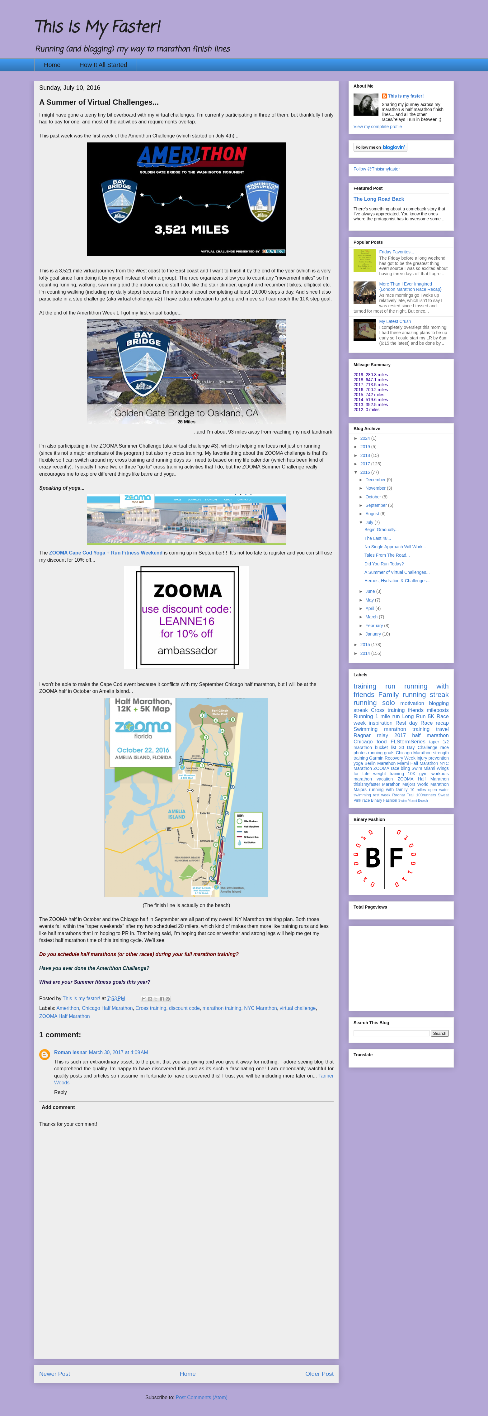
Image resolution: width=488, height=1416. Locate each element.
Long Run (413, 716)
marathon (363, 778)
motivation (412, 703)
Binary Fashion (384, 800)
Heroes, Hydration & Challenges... (397, 580)
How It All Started (103, 64)
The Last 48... (377, 538)
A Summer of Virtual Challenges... (397, 572)
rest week (381, 795)
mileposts (438, 710)
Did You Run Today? (384, 563)
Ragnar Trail (403, 795)
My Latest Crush (395, 321)
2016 (365, 472)
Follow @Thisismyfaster (377, 168)
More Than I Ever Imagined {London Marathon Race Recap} (410, 286)
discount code (184, 1008)
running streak (426, 694)
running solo (374, 703)
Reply (60, 1092)
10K (411, 773)
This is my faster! (406, 96)
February (374, 625)
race (366, 800)
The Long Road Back (379, 199)
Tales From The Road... (387, 555)
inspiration (381, 723)
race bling (400, 768)
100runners (426, 795)
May (370, 600)
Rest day (407, 723)
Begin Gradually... (381, 529)
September (376, 505)
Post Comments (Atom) (202, 1397)
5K (431, 716)
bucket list (385, 747)
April (370, 608)
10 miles (418, 790)
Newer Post (54, 1373)
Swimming (366, 729)
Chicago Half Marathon (107, 1008)
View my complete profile (378, 126)
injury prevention (433, 758)
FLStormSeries (408, 742)
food (382, 742)
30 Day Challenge (418, 747)
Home (52, 64)
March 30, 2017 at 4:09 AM (118, 1052)
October (373, 496)
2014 (365, 653)
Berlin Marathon (380, 763)
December (376, 479)
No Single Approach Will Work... (395, 546)
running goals (381, 752)
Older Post (319, 1373)
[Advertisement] (186, 1315)
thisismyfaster (367, 784)
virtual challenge (298, 1008)
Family (388, 694)
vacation (385, 778)
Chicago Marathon (414, 752)
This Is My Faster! (96, 28)
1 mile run (387, 716)
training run (374, 686)
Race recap (434, 723)
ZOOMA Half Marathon (64, 1016)
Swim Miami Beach (413, 800)
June (370, 591)
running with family (388, 789)
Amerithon (67, 1008)
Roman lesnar (70, 1052)
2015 (365, 644)
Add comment (58, 1107)
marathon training (222, 1008)
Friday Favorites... (396, 251)
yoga (358, 763)
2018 (365, 455)
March (372, 616)
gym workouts (434, 773)
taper (434, 741)
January (373, 633)
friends (416, 710)
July (369, 522)
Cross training (151, 1008)
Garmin (376, 758)
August (372, 513)
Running (363, 716)
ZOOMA (381, 768)
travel (442, 729)
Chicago (363, 742)
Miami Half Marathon (417, 763)
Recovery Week (400, 758)
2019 (365, 446)
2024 (365, 438)
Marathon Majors (398, 784)
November (376, 488)
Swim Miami (423, 768)
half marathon (430, 735)
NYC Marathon (260, 1008)
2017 (365, 463)
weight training (388, 773)
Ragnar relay (371, 735)
